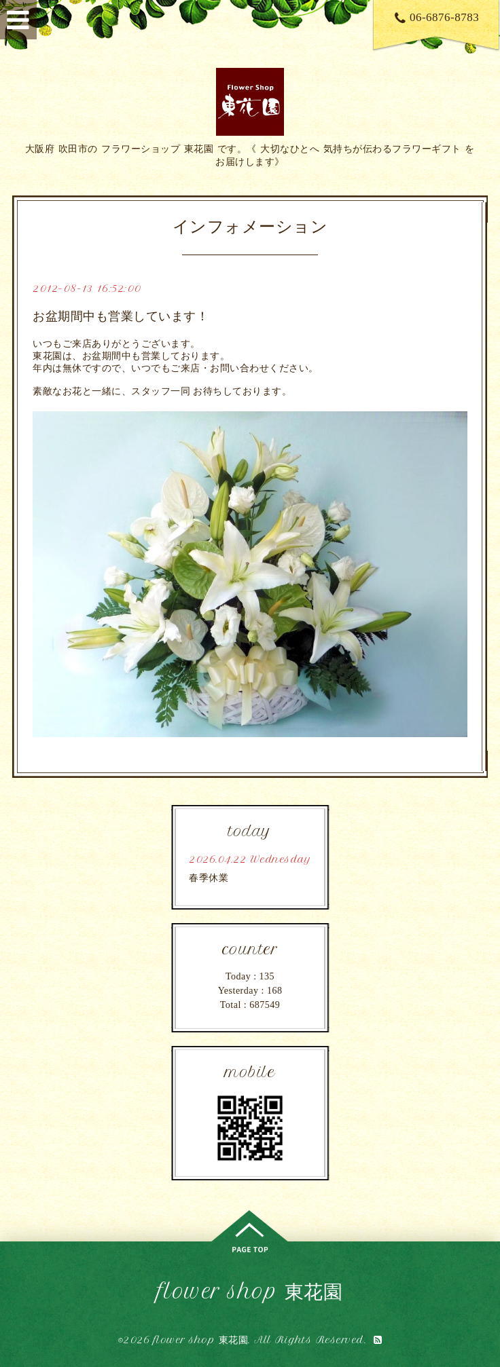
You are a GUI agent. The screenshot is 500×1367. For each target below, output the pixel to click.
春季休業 (208, 878)
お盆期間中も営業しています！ (121, 316)
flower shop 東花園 (250, 1291)
